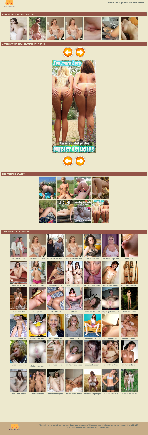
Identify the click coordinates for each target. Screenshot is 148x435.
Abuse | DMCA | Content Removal (97, 427)
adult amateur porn (37, 366)
